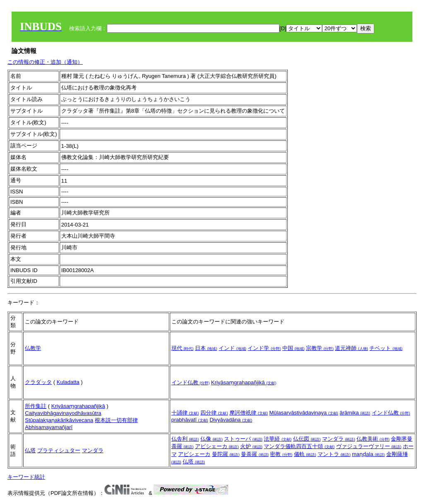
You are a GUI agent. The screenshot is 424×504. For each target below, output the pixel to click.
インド (232, 348)
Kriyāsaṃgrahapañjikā (243, 382)
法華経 (278, 439)
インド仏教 (190, 382)
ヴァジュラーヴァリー (369, 446)
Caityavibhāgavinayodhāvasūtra (63, 413)
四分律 (214, 413)
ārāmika (355, 413)
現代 (182, 348)
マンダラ (93, 450)
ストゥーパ (243, 439)
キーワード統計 (26, 477)
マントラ (334, 454)
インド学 (264, 348)
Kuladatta (68, 382)
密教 (281, 454)
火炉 (251, 446)
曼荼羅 (255, 454)
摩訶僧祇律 (248, 413)
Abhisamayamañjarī (48, 427)
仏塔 (30, 450)
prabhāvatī (189, 420)
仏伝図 (307, 439)
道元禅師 (351, 348)
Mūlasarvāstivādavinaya (303, 413)
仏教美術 (373, 439)
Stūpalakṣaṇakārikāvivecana (59, 420)
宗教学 (320, 348)
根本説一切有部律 (116, 420)
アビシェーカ (217, 446)
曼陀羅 (226, 454)
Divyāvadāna (231, 420)
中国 (293, 348)
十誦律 (185, 413)
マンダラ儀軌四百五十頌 (299, 446)
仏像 (211, 439)
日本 (206, 348)
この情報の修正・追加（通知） (45, 62)
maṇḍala (368, 454)
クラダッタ (38, 382)
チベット (385, 348)
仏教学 (33, 348)
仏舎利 (185, 439)
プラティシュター (58, 450)
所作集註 (35, 406)
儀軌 (305, 454)
